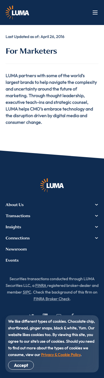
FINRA (41, 285)
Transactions (52, 216)
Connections (52, 238)
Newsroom (16, 249)
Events (12, 260)
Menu (95, 12)
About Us (52, 205)
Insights (52, 227)
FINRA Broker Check (52, 298)
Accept (21, 365)
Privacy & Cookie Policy (60, 354)
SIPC (27, 292)
